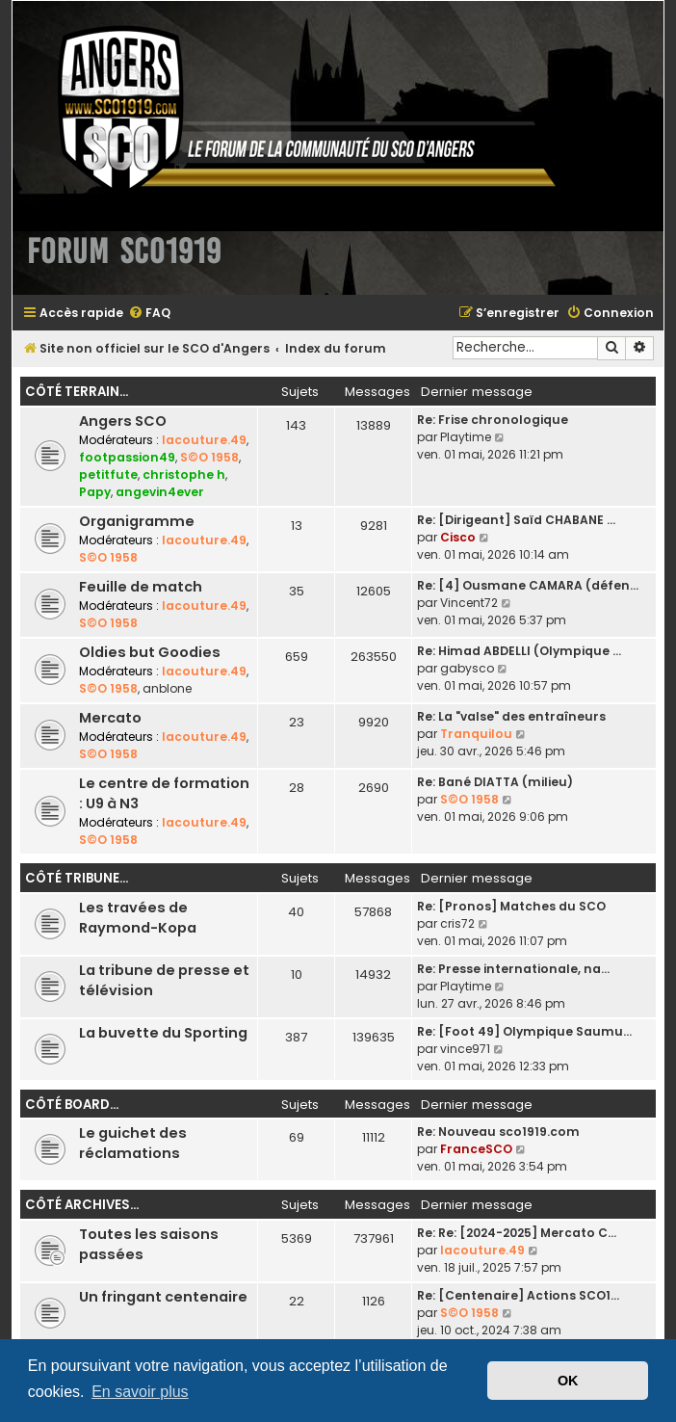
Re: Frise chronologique (492, 419)
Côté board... (71, 1104)
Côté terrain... (76, 391)
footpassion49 (127, 457)
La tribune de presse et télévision (164, 980)
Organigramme (137, 521)
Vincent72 (469, 602)
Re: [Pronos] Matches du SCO (511, 906)
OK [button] (568, 1380)
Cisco (458, 537)
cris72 (457, 923)
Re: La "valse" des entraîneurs (511, 716)
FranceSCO (476, 1149)
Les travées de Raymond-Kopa (137, 917)
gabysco (467, 668)
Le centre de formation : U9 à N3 (164, 793)
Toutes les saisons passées (149, 1244)
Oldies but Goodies (150, 652)
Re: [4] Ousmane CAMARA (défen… (527, 585)
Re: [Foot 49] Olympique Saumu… (524, 1031)
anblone (167, 688)
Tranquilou (476, 733)
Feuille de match (140, 586)
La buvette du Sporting (163, 1032)
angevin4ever (160, 492)
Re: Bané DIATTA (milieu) (495, 782)
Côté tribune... (76, 878)
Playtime (465, 437)
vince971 (465, 1048)
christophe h (184, 474)
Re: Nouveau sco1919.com (498, 1131)
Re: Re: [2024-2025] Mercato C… (516, 1232)
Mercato (110, 717)
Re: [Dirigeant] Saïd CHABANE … (516, 520)
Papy (95, 492)
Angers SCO (123, 421)
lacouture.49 (204, 440)
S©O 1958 (209, 457)
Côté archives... (82, 1205)
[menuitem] (149, 314)
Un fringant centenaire (163, 1296)
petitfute (108, 474)
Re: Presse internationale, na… (513, 969)
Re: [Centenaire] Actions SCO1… (518, 1295)
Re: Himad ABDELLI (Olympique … (519, 651)
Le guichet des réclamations (133, 1143)
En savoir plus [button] (140, 1391)
